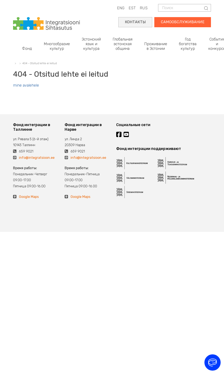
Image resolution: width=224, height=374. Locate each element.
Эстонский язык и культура (91, 44)
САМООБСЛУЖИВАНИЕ (182, 22)
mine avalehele (26, 85)
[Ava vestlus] (212, 362)
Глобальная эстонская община (122, 44)
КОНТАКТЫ (135, 22)
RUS (144, 8)
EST (132, 8)
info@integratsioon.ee (37, 158)
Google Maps (29, 197)
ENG (120, 8)
